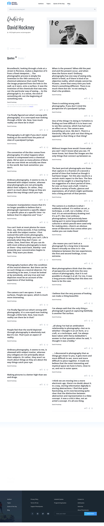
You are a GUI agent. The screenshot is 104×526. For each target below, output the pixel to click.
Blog (68, 3)
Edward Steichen (27, 476)
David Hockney (12, 102)
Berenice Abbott (27, 465)
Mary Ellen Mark (76, 481)
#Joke (9, 457)
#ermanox (10, 482)
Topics (48, 3)
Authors (41, 3)
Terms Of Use (35, 506)
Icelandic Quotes (59, 503)
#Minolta (10, 478)
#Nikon (9, 475)
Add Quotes (81, 506)
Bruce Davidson (27, 483)
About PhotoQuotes (84, 513)
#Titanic (9, 489)
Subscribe (90, 517)
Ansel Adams (26, 468)
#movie (9, 486)
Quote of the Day (59, 3)
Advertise (80, 510)
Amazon (31, 106)
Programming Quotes (60, 506)
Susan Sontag (26, 472)
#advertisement (12, 468)
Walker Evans (26, 486)
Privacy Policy (35, 503)
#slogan (9, 464)
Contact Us (81, 503)
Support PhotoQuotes (37, 510)
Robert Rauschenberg (28, 479)
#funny (9, 460)
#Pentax (9, 471)
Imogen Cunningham (28, 494)
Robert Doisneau (27, 490)
